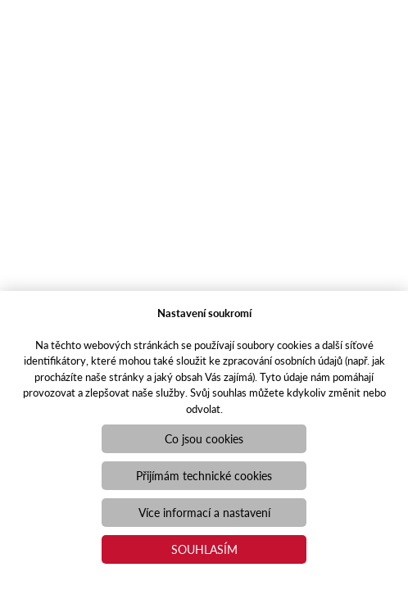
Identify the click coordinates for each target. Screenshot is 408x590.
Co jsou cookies (204, 438)
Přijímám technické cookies (204, 475)
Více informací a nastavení (204, 512)
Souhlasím (204, 549)
